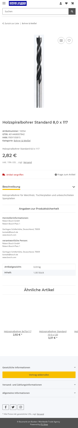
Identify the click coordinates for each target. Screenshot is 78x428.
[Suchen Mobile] (35, 11)
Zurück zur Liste (12, 23)
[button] (60, 3)
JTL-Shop (44, 424)
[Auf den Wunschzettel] (69, 40)
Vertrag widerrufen (39, 374)
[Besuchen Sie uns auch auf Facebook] (5, 407)
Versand (27, 162)
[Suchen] (72, 11)
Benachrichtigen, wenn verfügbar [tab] (46, 186)
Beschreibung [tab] (11, 186)
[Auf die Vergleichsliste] (61, 40)
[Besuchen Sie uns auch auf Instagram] (21, 407)
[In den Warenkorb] (4, 33)
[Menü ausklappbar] (4, 2)
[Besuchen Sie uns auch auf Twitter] (13, 407)
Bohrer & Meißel (22, 140)
